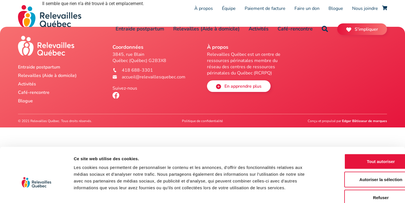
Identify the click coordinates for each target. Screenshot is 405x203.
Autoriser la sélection (358, 147)
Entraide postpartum (140, 28)
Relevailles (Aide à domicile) (206, 28)
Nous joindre (365, 8)
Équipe (229, 8)
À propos (203, 8)
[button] (325, 29)
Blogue (335, 8)
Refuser (358, 166)
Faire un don (307, 8)
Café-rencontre (295, 28)
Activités (259, 28)
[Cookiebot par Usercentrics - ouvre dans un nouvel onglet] (36, 192)
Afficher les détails (310, 191)
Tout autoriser (358, 129)
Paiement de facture (265, 8)
